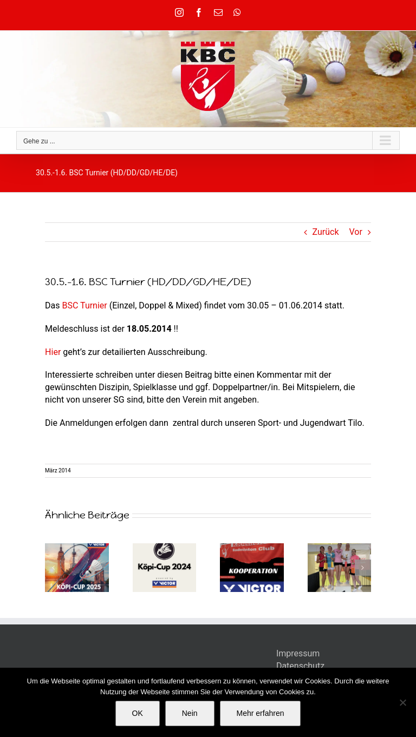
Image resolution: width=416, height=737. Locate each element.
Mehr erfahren (260, 713)
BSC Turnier (84, 305)
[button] (53, 568)
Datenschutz (300, 666)
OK (137, 713)
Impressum (298, 653)
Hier (53, 352)
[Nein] (402, 702)
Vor (355, 232)
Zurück (326, 232)
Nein (190, 713)
